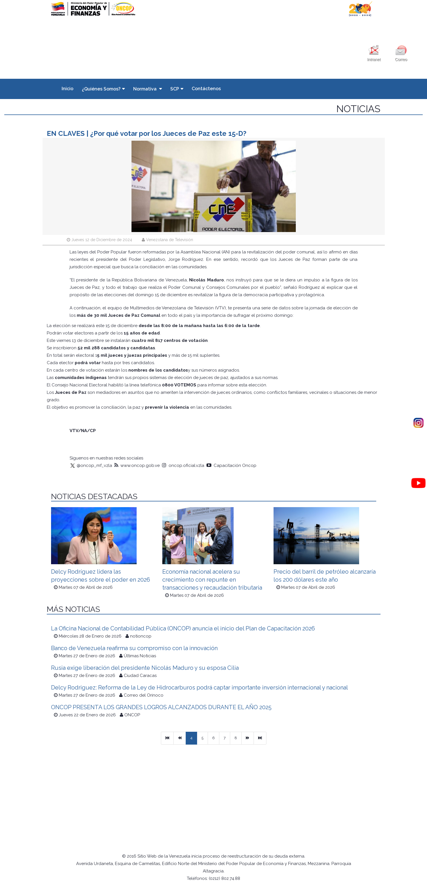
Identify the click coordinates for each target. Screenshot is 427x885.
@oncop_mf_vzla (91, 465)
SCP (174, 89)
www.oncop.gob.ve (137, 465)
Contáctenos (206, 88)
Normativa (145, 89)
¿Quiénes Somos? (101, 89)
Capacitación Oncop (231, 465)
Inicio (67, 88)
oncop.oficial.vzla (183, 465)
